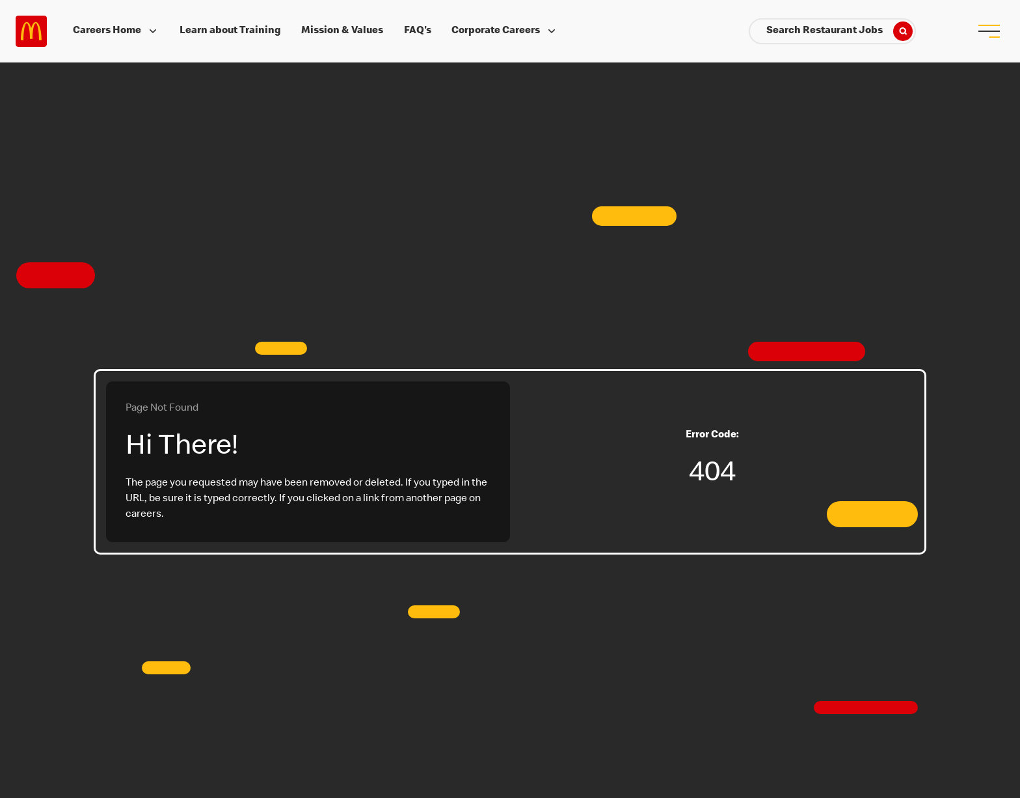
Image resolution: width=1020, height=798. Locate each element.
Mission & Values (342, 31)
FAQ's (417, 31)
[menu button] (988, 31)
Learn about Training (230, 31)
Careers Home (116, 31)
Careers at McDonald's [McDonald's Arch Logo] (31, 31)
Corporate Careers (504, 31)
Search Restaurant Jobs (839, 31)
